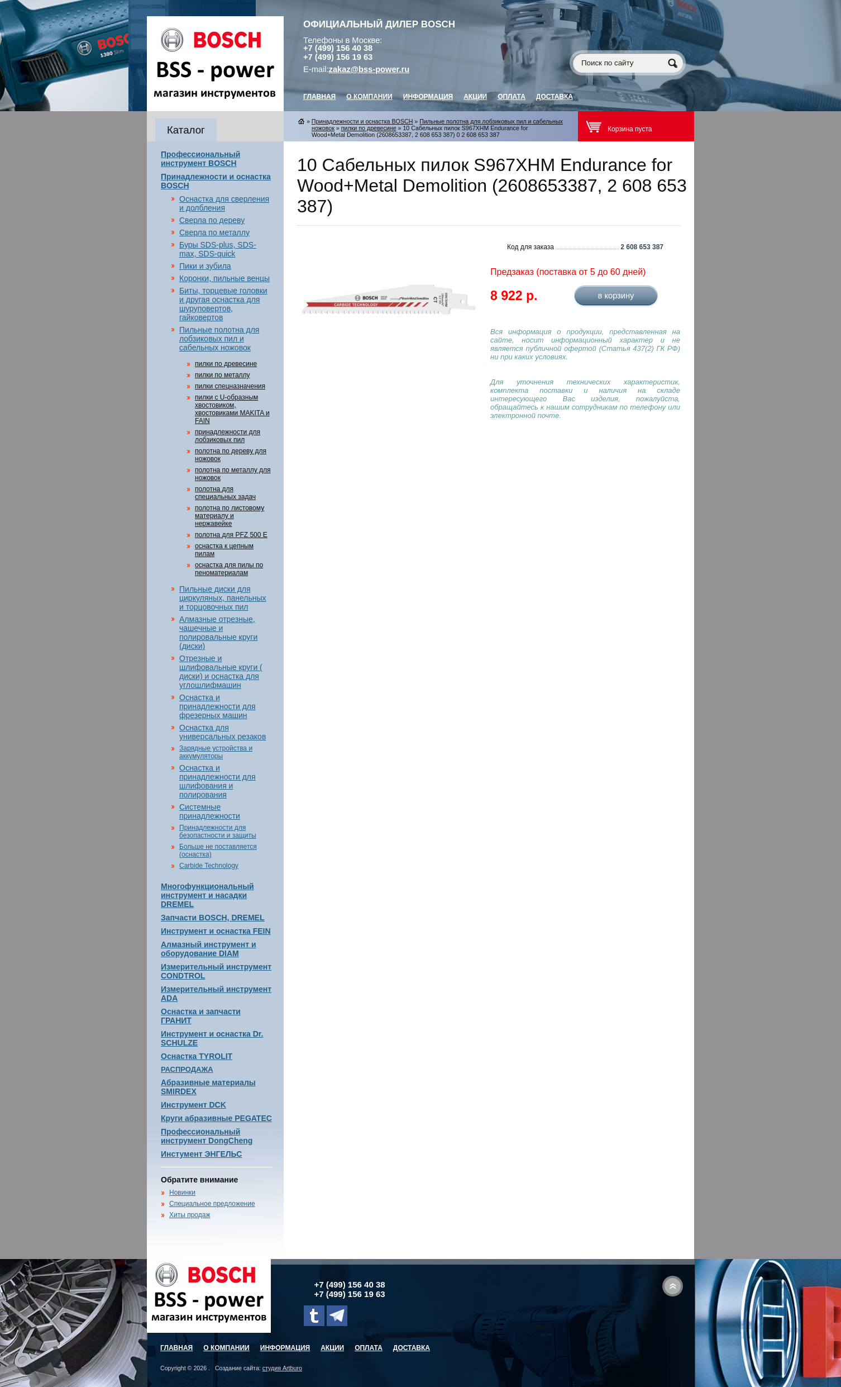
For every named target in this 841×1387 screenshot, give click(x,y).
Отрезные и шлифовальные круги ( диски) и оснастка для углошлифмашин (220, 672)
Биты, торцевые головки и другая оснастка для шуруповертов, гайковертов (223, 304)
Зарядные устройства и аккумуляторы (215, 752)
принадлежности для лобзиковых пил (227, 436)
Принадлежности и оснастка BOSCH (362, 121)
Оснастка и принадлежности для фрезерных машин (217, 706)
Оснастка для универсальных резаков (222, 732)
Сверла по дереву (212, 220)
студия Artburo (282, 1368)
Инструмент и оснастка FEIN (216, 931)
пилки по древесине (226, 364)
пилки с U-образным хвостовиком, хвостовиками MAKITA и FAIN (232, 409)
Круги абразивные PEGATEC (216, 1118)
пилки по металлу (222, 375)
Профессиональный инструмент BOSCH (200, 159)
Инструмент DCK (193, 1104)
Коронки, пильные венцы (224, 278)
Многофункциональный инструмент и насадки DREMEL (207, 895)
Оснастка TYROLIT (196, 1056)
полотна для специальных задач (225, 493)
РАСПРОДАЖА (187, 1069)
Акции (475, 97)
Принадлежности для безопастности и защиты (217, 831)
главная (319, 97)
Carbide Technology (208, 866)
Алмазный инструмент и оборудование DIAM (208, 949)
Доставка (554, 97)
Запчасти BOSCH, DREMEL (213, 917)
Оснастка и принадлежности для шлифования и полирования (217, 781)
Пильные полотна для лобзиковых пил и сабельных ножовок (219, 338)
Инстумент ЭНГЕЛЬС (201, 1154)
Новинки (182, 1192)
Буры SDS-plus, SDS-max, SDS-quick (217, 249)
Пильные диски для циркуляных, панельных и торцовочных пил (222, 598)
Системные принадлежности (209, 811)
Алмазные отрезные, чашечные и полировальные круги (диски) (218, 632)
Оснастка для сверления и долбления (224, 203)
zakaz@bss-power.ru (369, 69)
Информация (428, 97)
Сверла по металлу (214, 232)
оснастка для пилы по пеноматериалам (229, 569)
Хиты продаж (189, 1215)
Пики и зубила (205, 266)
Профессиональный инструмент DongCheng (206, 1136)
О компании (369, 97)
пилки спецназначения (230, 386)
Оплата (511, 97)
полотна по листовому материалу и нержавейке (229, 516)
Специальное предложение (212, 1204)
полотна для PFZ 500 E (231, 535)
